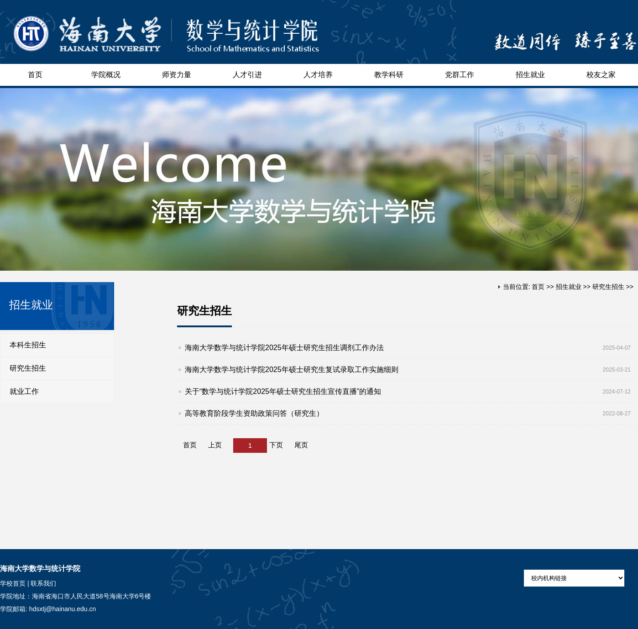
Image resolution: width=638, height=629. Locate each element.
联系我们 (43, 583)
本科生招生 (28, 345)
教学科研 (388, 75)
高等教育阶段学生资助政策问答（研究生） (254, 413)
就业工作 (24, 391)
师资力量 (176, 75)
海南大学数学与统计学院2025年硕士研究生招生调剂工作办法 (284, 347)
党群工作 (459, 75)
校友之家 (601, 75)
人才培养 (318, 75)
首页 (35, 75)
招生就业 (530, 75)
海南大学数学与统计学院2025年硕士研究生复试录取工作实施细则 (291, 369)
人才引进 (247, 75)
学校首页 (13, 583)
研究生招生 (28, 368)
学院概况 (105, 75)
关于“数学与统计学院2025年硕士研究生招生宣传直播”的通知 (283, 391)
